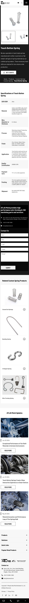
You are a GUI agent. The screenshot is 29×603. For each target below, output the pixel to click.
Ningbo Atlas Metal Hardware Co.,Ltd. (16, 584)
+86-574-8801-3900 (9, 574)
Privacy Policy (11, 590)
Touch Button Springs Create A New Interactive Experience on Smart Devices (15, 480)
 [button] (26, 35)
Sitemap (4, 590)
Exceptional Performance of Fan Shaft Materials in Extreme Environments (14, 444)
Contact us (5, 564)
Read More (8, 449)
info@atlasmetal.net (8, 225)
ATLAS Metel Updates (14, 412)
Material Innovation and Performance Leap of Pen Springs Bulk (14, 517)
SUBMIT (8, 267)
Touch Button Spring (20, 80)
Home (5, 78)
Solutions (4, 539)
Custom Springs (20, 78)
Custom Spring (8, 80)
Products (11, 78)
